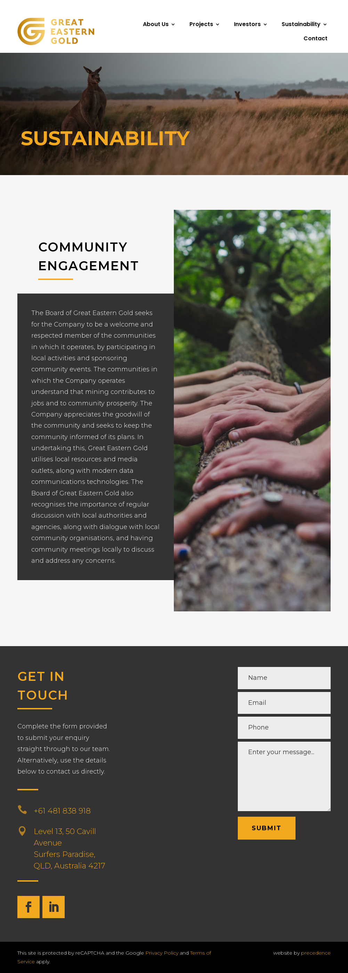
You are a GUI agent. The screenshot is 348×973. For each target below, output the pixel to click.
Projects (201, 24)
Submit (267, 828)
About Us (156, 24)
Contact (315, 38)
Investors (247, 24)
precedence (316, 953)
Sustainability (301, 24)
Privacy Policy (161, 953)
